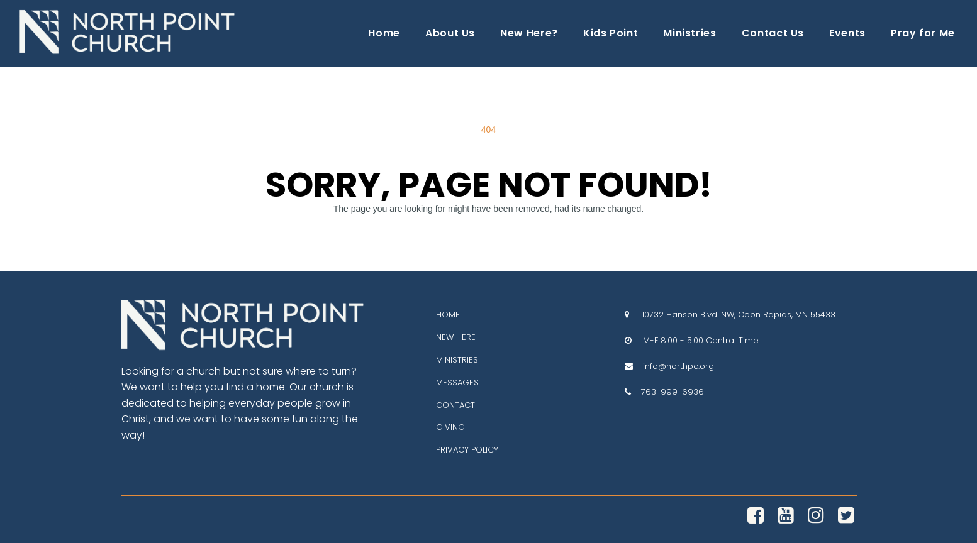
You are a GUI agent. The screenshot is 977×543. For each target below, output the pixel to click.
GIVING (450, 427)
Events (847, 33)
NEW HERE (456, 337)
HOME (448, 315)
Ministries (689, 33)
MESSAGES (457, 382)
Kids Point (610, 33)
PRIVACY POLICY (467, 450)
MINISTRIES (457, 360)
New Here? (529, 33)
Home (384, 33)
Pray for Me (923, 33)
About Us (450, 33)
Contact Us (773, 33)
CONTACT (455, 405)
